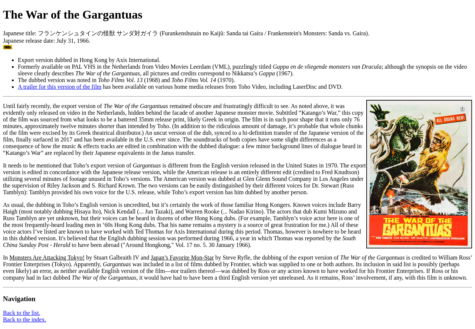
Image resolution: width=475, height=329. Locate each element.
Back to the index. (24, 319)
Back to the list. (21, 313)
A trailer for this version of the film (59, 87)
